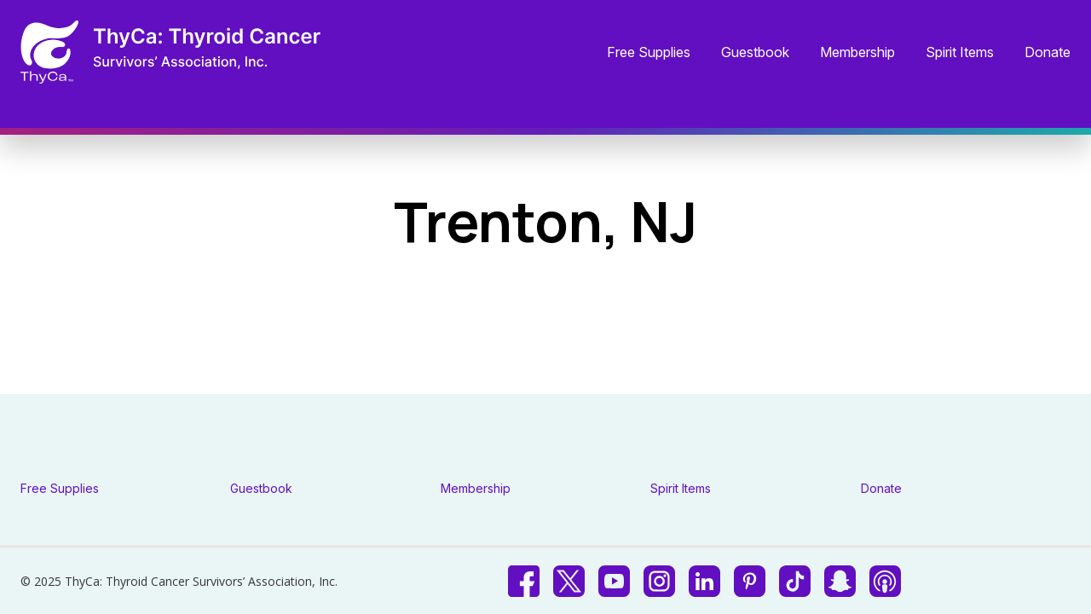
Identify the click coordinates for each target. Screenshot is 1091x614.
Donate (1048, 53)
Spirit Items (960, 53)
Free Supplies (648, 53)
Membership (857, 53)
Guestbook (755, 53)
